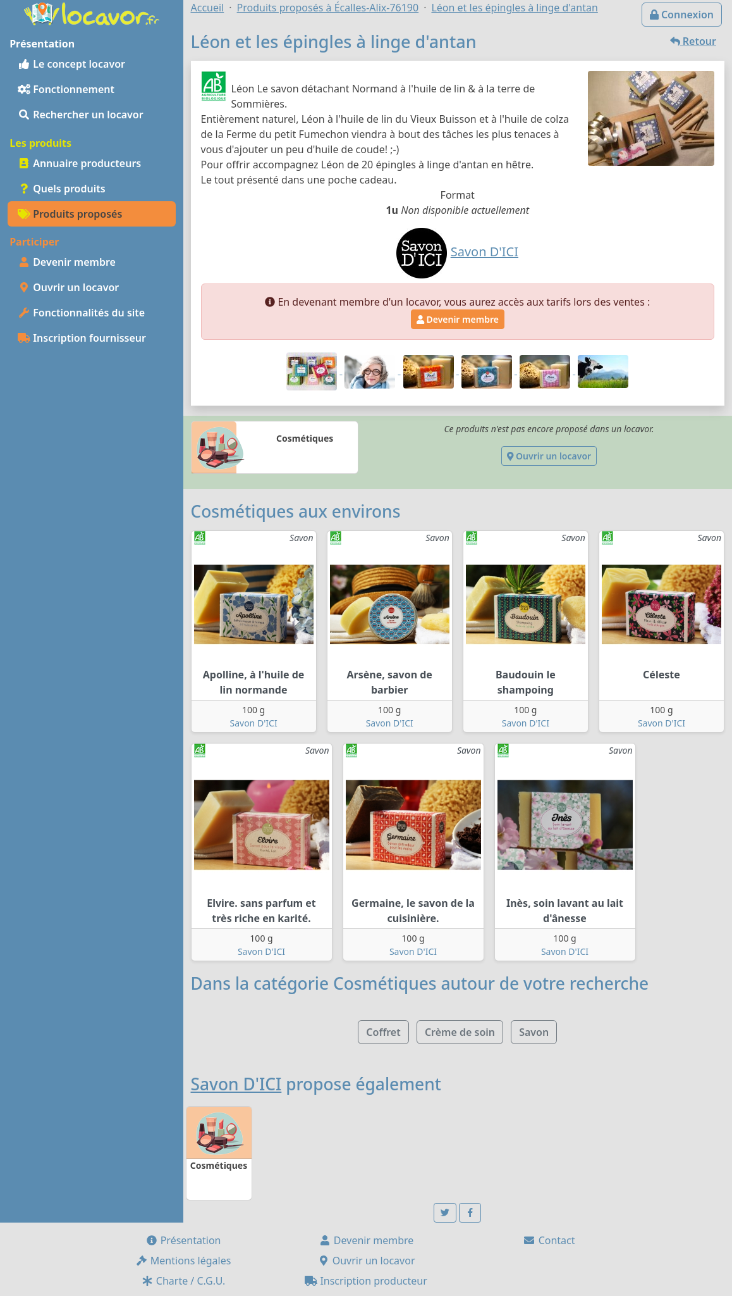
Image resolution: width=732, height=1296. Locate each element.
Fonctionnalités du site (81, 313)
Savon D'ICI (254, 723)
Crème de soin (460, 1032)
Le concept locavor (71, 64)
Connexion (682, 15)
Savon (534, 1032)
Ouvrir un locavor (68, 287)
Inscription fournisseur (82, 338)
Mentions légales (183, 1261)
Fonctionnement (66, 89)
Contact (549, 1240)
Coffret (383, 1032)
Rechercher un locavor (80, 115)
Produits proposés (70, 214)
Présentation (183, 1240)
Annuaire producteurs (79, 163)
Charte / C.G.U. (183, 1281)
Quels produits (62, 189)
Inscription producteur (366, 1281)
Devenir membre (67, 262)
